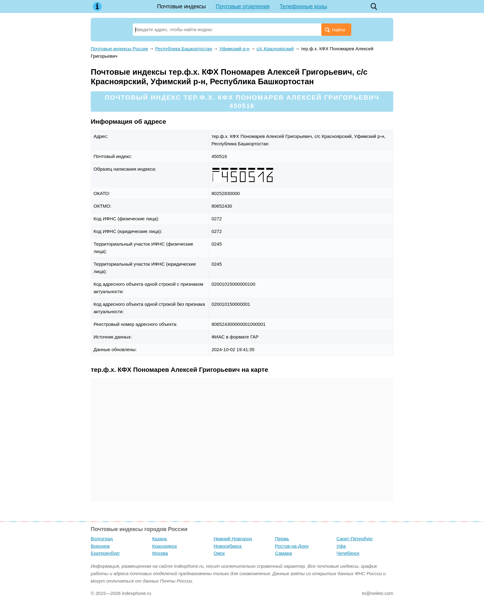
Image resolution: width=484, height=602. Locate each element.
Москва (160, 553)
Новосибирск (228, 546)
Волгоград (102, 538)
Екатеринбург (105, 553)
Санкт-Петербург (354, 538)
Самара (283, 553)
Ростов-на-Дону (292, 546)
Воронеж (100, 546)
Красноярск (164, 546)
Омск (219, 553)
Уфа (341, 546)
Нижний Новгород (233, 538)
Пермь (282, 538)
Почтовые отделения (243, 6)
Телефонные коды (303, 6)
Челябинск (347, 553)
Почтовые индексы (181, 6)
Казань (159, 538)
